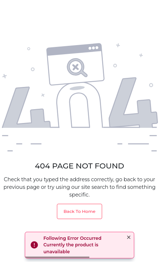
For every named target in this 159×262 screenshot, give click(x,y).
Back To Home (79, 211)
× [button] (128, 237)
